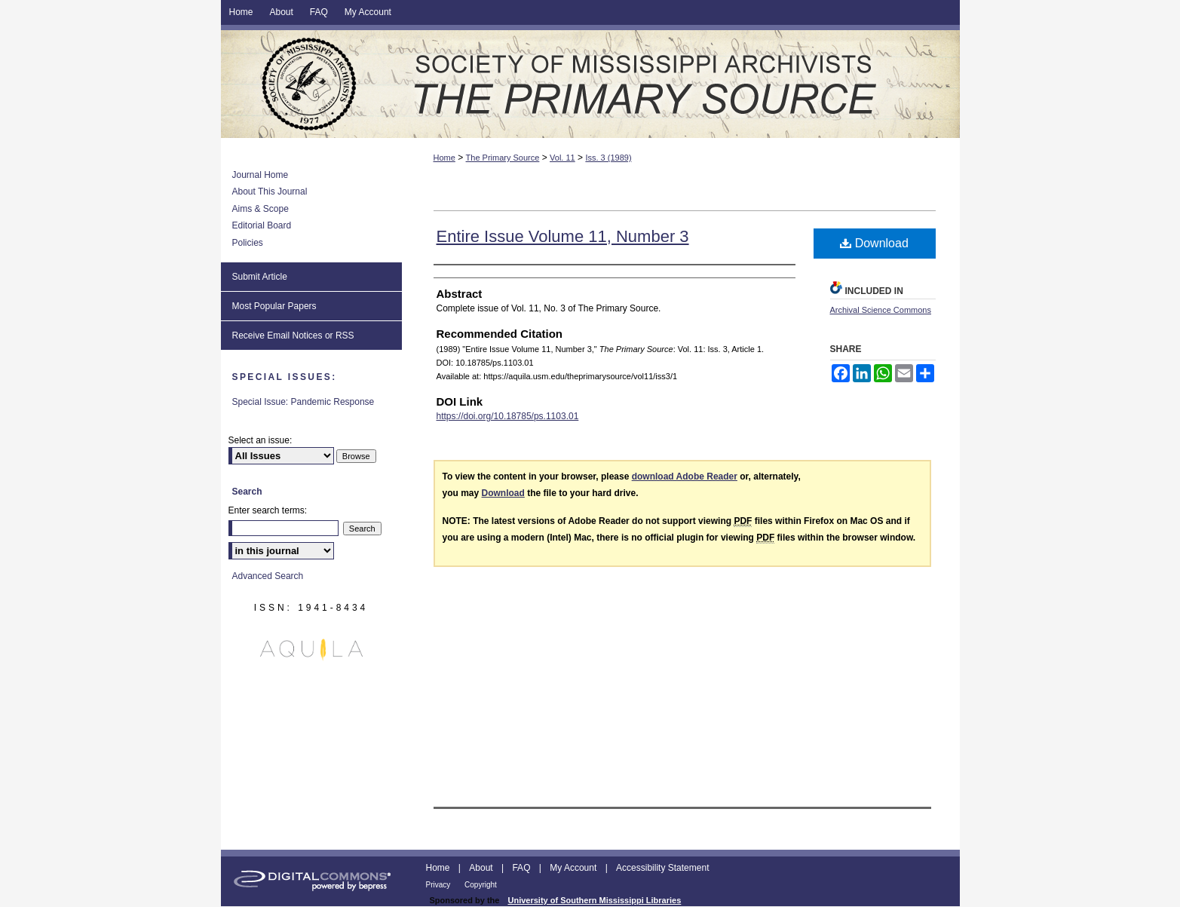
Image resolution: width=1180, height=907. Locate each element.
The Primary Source (590, 84)
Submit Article (259, 276)
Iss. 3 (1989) (608, 157)
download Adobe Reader (684, 476)
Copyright (480, 885)
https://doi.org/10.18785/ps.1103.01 (508, 416)
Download (874, 243)
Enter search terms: (268, 510)
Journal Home (260, 175)
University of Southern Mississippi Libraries (594, 900)
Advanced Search (268, 576)
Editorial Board (262, 225)
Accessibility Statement (662, 868)
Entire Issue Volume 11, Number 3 (563, 236)
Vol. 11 (562, 157)
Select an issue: (260, 440)
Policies (247, 242)
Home (444, 157)
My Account (574, 868)
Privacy (439, 885)
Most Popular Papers (274, 306)
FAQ (522, 868)
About (482, 868)
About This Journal (270, 191)
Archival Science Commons (881, 309)
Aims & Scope (260, 209)
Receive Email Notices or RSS (293, 335)
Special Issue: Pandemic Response (303, 402)
